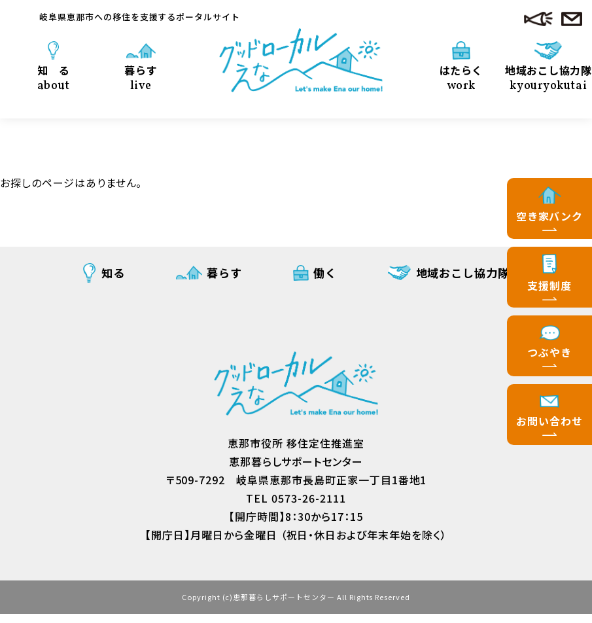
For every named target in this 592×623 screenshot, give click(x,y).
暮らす (141, 77)
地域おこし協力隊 (548, 72)
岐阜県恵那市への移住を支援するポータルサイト (139, 16)
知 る (54, 77)
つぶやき (549, 352)
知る (113, 272)
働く (325, 272)
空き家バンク (549, 216)
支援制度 (549, 285)
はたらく (461, 77)
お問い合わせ (549, 421)
